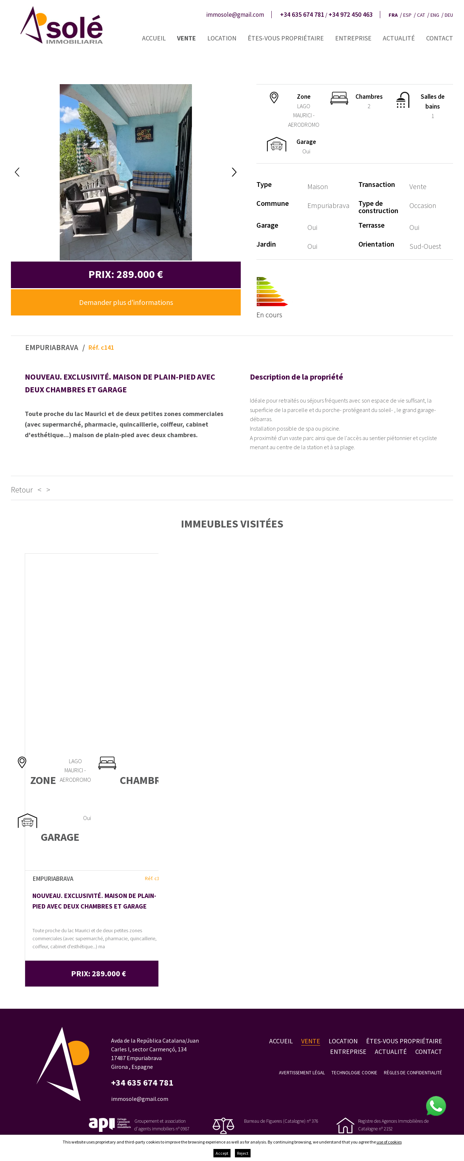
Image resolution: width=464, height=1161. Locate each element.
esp (407, 15)
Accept (222, 1153)
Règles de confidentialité (413, 1073)
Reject (242, 1153)
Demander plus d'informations (126, 302)
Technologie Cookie (354, 1073)
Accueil (154, 38)
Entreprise (353, 38)
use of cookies (389, 1142)
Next (234, 172)
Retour (22, 490)
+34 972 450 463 (351, 14)
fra (393, 15)
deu (449, 15)
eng (434, 15)
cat (421, 15)
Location (221, 38)
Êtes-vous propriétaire (286, 38)
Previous (17, 172)
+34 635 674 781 (302, 14)
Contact (439, 38)
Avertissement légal (302, 1073)
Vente (186, 38)
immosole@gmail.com (235, 14)
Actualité (399, 38)
